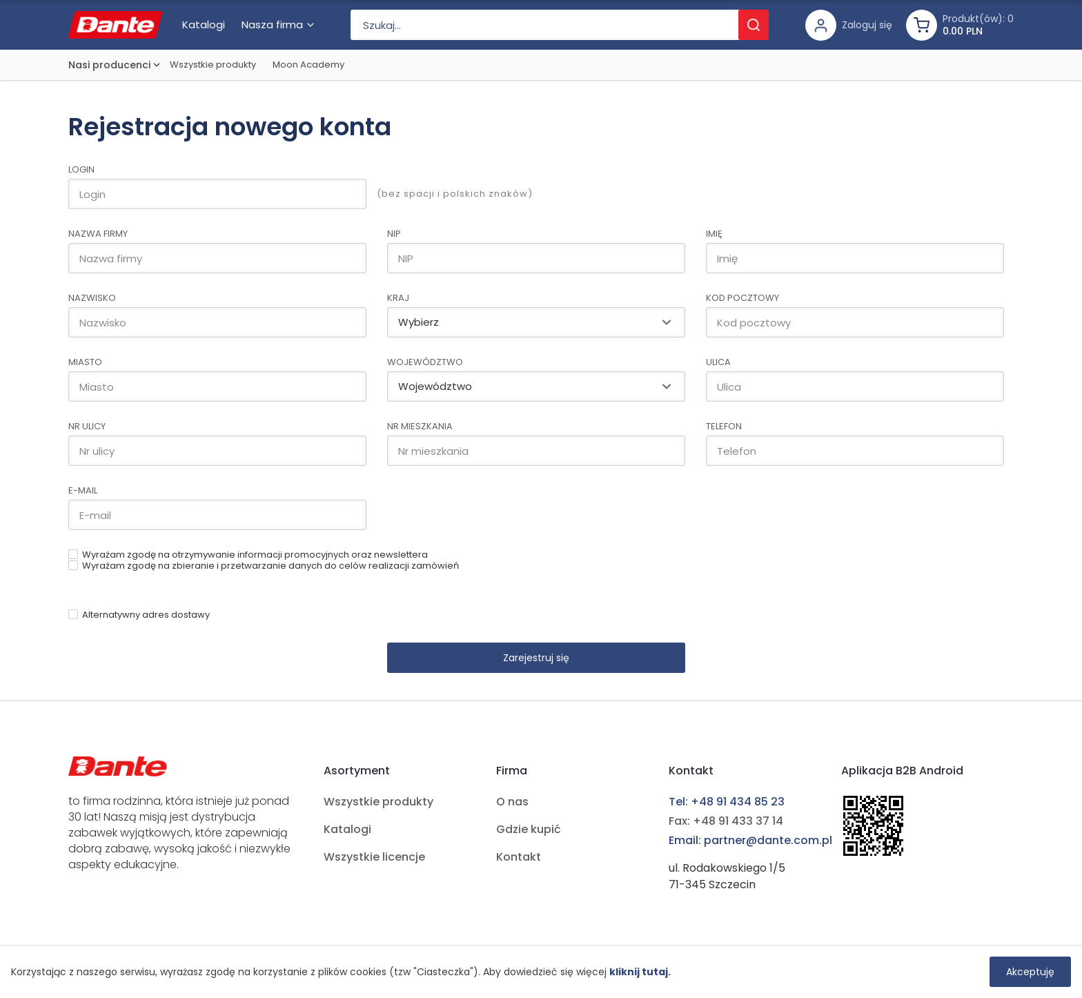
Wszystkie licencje (374, 857)
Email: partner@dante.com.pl (750, 840)
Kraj (398, 297)
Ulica (718, 362)
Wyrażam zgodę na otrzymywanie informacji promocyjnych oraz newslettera (255, 554)
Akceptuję (1030, 972)
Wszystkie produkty (213, 64)
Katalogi (347, 829)
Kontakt (518, 857)
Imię (714, 233)
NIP (394, 233)
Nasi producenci (109, 65)
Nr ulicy (87, 426)
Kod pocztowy (742, 297)
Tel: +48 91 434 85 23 (727, 802)
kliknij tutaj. (640, 972)
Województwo (425, 362)
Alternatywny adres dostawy (146, 614)
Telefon (724, 426)
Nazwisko (92, 297)
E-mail (82, 490)
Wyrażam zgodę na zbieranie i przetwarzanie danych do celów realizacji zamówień (270, 565)
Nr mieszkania (420, 426)
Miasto (85, 362)
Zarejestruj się (536, 658)
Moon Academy (308, 64)
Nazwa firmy (98, 233)
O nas (512, 802)
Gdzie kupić (528, 829)
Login (81, 169)
